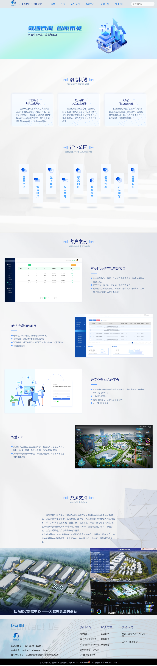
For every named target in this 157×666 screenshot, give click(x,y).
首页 (53, 4)
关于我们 (119, 4)
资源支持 (104, 4)
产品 (63, 4)
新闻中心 (90, 4)
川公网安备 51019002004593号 (102, 663)
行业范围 (75, 4)
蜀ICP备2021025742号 (78, 663)
